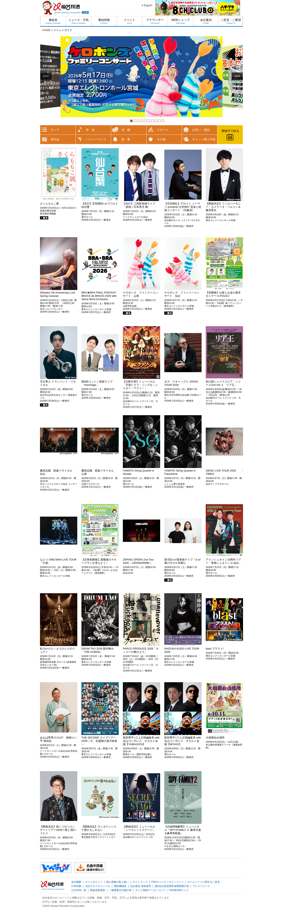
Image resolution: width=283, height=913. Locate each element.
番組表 (53, 21)
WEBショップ (180, 21)
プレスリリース (201, 886)
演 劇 (125, 129)
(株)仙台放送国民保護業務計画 (172, 886)
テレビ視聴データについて (150, 890)
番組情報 (104, 21)
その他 (161, 139)
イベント (129, 21)
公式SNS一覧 (78, 890)
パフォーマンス (96, 139)
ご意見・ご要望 (231, 21)
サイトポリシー (94, 882)
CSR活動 (76, 886)
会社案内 (206, 21)
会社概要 (76, 882)
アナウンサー (155, 21)
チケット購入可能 (203, 139)
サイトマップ (140, 882)
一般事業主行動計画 (120, 890)
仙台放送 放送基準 (140, 886)
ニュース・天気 (78, 21)
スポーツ (162, 129)
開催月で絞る (230, 130)
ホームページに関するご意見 (203, 882)
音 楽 (90, 129)
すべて (55, 129)
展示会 (55, 139)
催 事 (125, 139)
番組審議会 (120, 886)
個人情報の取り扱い (117, 882)
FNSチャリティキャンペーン (167, 882)
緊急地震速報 (97, 890)
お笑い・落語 (201, 129)
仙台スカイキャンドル (97, 886)
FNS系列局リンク (179, 890)
